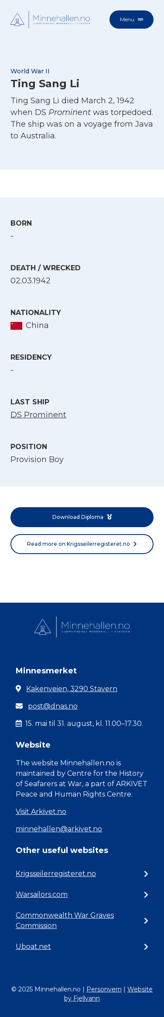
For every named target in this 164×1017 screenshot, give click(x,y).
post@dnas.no (53, 706)
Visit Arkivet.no (41, 811)
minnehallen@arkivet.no (59, 829)
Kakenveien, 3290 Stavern (71, 689)
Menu (131, 19)
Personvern (104, 989)
